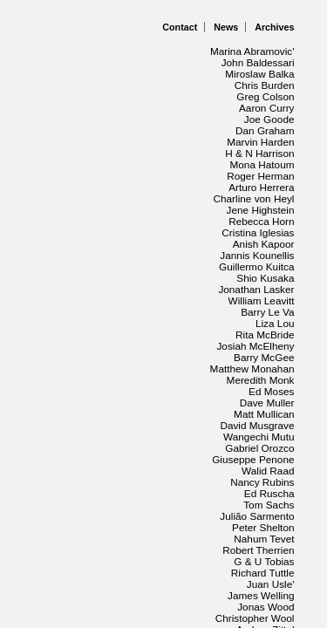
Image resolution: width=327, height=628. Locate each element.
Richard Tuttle (128, 401)
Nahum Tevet (130, 379)
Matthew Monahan (114, 265)
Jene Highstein (256, 152)
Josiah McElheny (249, 242)
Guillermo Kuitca (120, 197)
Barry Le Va (265, 220)
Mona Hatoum (127, 129)
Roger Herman (257, 129)
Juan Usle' (268, 401)
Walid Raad (135, 333)
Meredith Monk (256, 265)
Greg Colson (132, 84)
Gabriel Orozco (255, 310)
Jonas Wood (132, 424)
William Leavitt (126, 220)
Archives (274, 27)
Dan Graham (130, 106)
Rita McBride (130, 242)
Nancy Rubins (259, 333)
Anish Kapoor (259, 174)
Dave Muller (133, 288)
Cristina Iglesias (123, 174)
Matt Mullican (261, 288)
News (226, 27)
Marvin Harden (257, 106)
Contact (179, 27)
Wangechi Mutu (123, 310)
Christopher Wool (249, 424)
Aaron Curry (263, 84)
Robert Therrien (254, 379)
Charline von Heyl (116, 152)
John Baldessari (122, 61)
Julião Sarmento (252, 356)
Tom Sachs (136, 356)
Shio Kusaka (263, 197)
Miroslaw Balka (255, 61)
